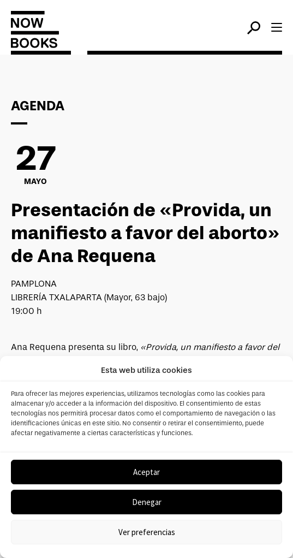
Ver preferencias (146, 532)
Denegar (147, 502)
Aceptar (146, 472)
